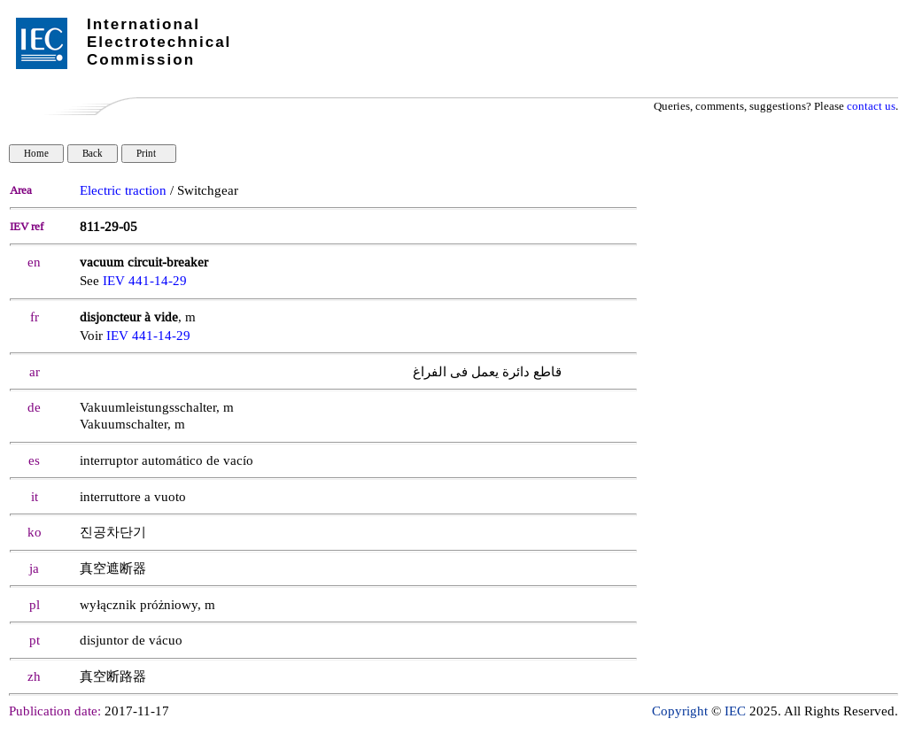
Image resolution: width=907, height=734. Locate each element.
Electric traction (123, 190)
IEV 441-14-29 (145, 281)
